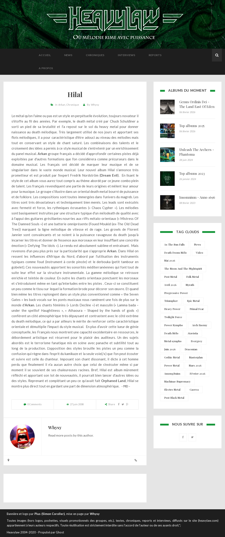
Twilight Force (173, 317)
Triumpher (171, 301)
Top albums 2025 (192, 125)
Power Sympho (173, 325)
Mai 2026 (169, 260)
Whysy (95, 104)
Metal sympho (173, 341)
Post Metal (170, 276)
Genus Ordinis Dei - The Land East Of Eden (196, 104)
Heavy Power (172, 309)
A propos (46, 68)
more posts (64, 435)
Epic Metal (193, 301)
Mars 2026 (195, 365)
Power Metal (172, 365)
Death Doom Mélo (175, 252)
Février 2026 (197, 373)
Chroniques (95, 55)
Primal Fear (197, 309)
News (68, 55)
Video (199, 252)
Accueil (45, 55)
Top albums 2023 (192, 173)
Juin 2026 (169, 349)
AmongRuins (172, 373)
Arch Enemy (199, 325)
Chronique (72, 104)
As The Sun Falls (174, 244)
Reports (155, 55)
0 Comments (34, 404)
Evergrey (196, 341)
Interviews (126, 55)
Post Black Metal (174, 397)
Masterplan (196, 357)
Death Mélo (171, 333)
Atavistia (193, 333)
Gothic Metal (172, 357)
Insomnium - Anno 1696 (197, 197)
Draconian (191, 349)
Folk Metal (192, 276)
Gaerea (194, 389)
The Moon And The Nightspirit (183, 268)
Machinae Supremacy (177, 381)
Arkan (61, 104)
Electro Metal (172, 389)
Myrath (190, 285)
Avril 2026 (170, 285)
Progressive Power (176, 293)
